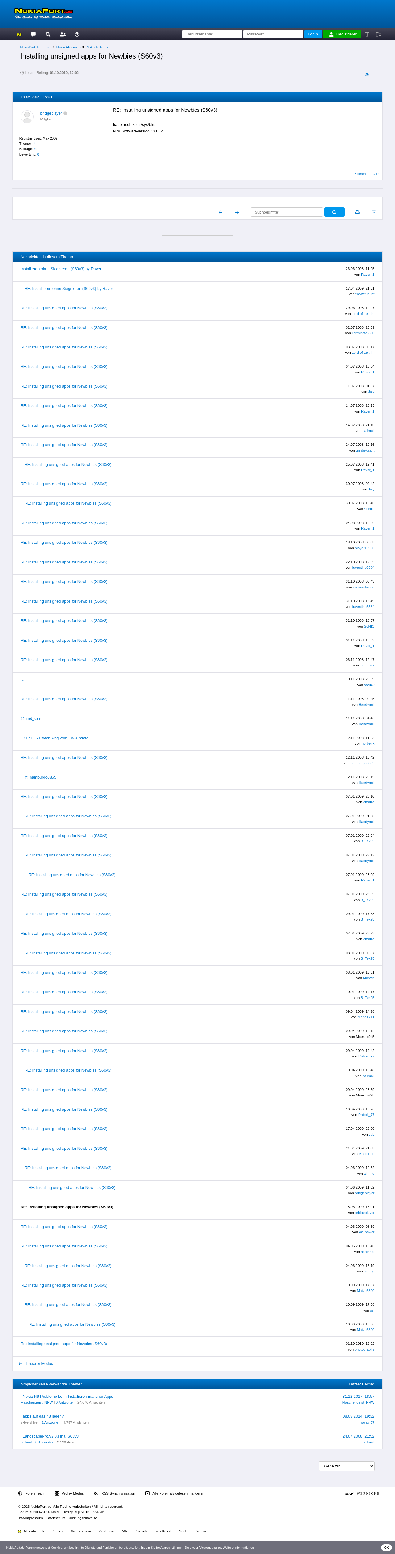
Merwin (368, 978)
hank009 (367, 1252)
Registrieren (343, 34)
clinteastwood (364, 587)
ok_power (366, 1232)
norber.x (368, 743)
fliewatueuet (365, 294)
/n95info (141, 1531)
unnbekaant (365, 450)
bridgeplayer (51, 113)
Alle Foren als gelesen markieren (175, 1493)
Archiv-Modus (69, 1493)
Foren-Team (31, 1493)
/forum (58, 1531)
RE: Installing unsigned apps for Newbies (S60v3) (64, 308)
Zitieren (360, 174)
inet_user (367, 665)
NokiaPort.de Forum (35, 47)
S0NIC (369, 509)
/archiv (200, 1531)
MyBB (56, 1512)
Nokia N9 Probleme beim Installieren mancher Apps (68, 1396)
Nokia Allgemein (68, 47)
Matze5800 (365, 1290)
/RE (124, 1531)
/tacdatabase (81, 1531)
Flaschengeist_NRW (37, 1402)
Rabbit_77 (366, 1056)
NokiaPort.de (31, 1531)
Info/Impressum (30, 1518)
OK (386, 1547)
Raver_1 (368, 274)
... (22, 679)
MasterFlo (366, 1154)
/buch (183, 1531)
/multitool (163, 1531)
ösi (372, 1310)
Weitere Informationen (238, 1547)
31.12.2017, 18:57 (358, 1396)
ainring (369, 1173)
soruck (369, 685)
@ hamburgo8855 (40, 777)
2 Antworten (51, 1422)
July (371, 391)
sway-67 (368, 1422)
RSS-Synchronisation (114, 1493)
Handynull (366, 704)
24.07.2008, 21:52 (358, 1436)
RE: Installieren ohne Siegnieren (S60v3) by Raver (69, 288)
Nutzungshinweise (82, 1518)
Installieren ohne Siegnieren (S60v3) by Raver (61, 268)
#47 (376, 174)
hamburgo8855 (362, 763)
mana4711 (366, 1017)
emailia (368, 802)
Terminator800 (363, 333)
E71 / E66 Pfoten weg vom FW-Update (55, 738)
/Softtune (106, 1531)
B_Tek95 (368, 841)
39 (35, 149)
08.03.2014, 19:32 (358, 1416)
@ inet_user (31, 718)
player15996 (364, 548)
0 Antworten (65, 1402)
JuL (372, 1134)
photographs (364, 1349)
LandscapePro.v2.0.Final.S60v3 (51, 1436)
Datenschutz (55, 1518)
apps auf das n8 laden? (43, 1416)
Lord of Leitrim (363, 313)
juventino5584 (363, 567)
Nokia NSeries (97, 47)
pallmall (368, 431)
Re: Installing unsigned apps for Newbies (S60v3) (64, 1343)
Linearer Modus (36, 1363)
